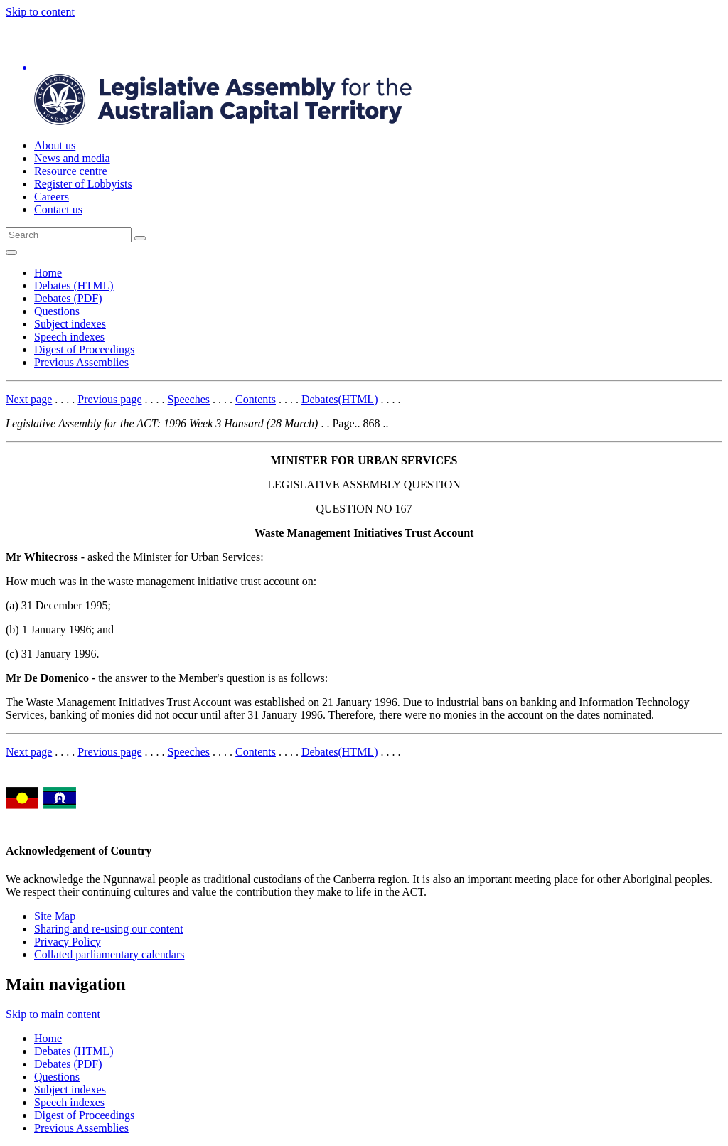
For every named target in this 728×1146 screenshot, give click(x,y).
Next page (29, 399)
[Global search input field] (69, 234)
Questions (57, 311)
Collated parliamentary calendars (109, 954)
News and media (72, 158)
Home (48, 273)
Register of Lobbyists (83, 184)
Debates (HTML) (74, 285)
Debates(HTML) (339, 399)
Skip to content (40, 12)
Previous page (109, 399)
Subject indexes (70, 324)
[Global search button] (140, 238)
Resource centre (70, 171)
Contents (255, 399)
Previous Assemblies (81, 362)
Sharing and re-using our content (108, 929)
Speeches (189, 399)
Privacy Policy (67, 942)
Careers (51, 197)
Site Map (54, 916)
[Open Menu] (11, 252)
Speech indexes (69, 337)
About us (54, 145)
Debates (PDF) (68, 298)
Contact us (58, 209)
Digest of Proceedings (84, 349)
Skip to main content (53, 1014)
